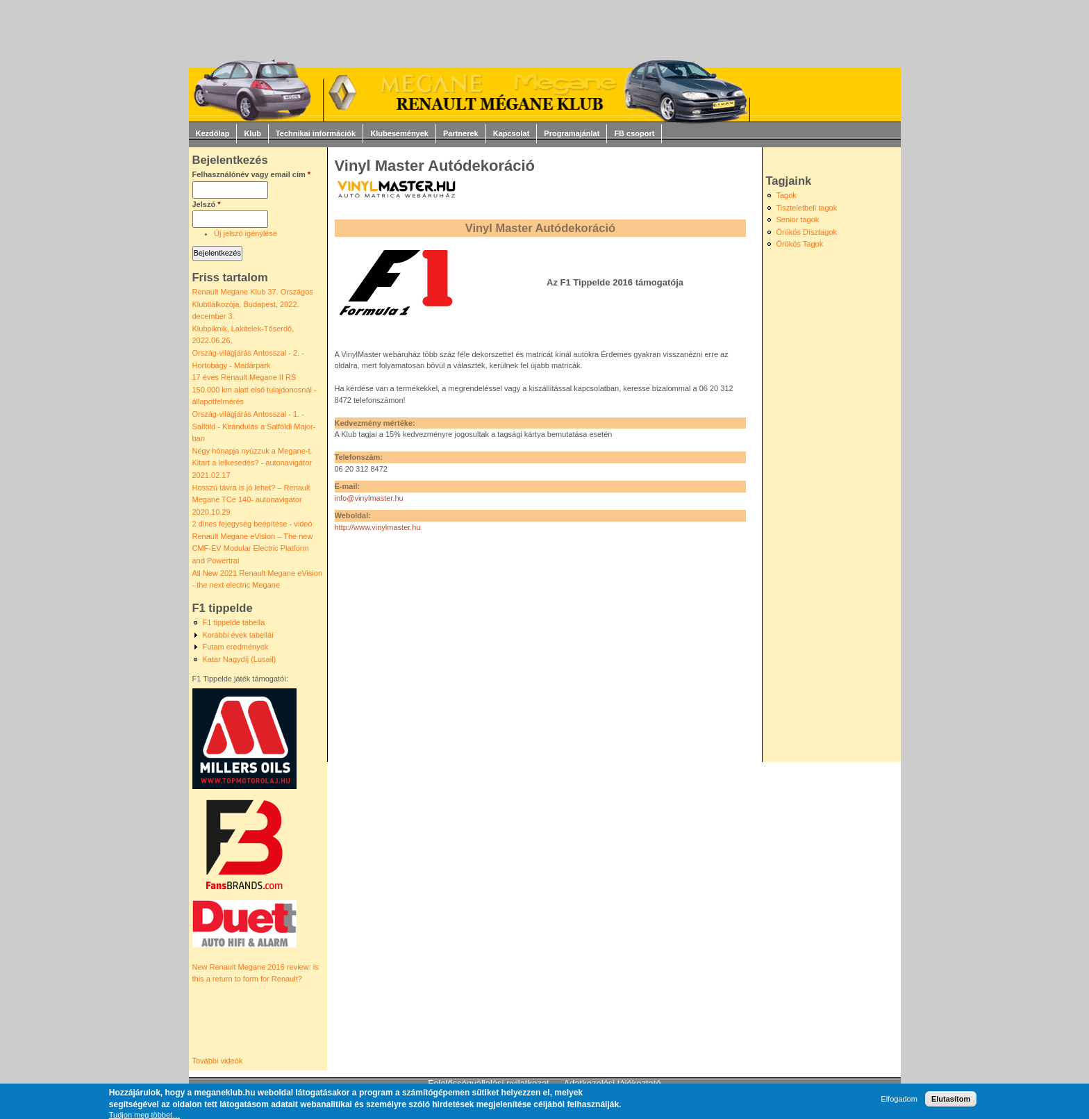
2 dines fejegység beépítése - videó (252, 524)
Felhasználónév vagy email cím (251, 174)
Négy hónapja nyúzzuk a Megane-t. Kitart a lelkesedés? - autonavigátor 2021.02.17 (252, 463)
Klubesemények (399, 133)
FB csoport (634, 133)
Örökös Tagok (800, 244)
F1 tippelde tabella (234, 622)
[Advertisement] (534, 644)
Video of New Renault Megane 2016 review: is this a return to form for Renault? (253, 1020)
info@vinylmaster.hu (369, 498)
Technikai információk (316, 133)
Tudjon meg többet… (144, 1115)
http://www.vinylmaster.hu (378, 527)
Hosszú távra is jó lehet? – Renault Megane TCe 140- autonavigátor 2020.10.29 (251, 499)
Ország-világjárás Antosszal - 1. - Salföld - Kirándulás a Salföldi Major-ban (254, 426)
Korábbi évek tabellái (238, 635)
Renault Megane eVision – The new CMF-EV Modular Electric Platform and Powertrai (252, 548)
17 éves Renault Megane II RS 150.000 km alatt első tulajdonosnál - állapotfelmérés (254, 389)
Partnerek (461, 133)
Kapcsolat (511, 133)
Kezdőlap (213, 133)
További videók (217, 1060)
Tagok (786, 195)
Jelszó (206, 204)
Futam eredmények (236, 647)
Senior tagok (798, 219)
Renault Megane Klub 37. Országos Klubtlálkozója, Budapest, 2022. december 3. (252, 304)
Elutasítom (950, 1099)
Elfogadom (899, 1099)
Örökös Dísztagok (806, 232)
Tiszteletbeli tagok (807, 208)
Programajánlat (571, 133)
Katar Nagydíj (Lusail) (239, 659)
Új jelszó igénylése (245, 233)
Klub (252, 133)
